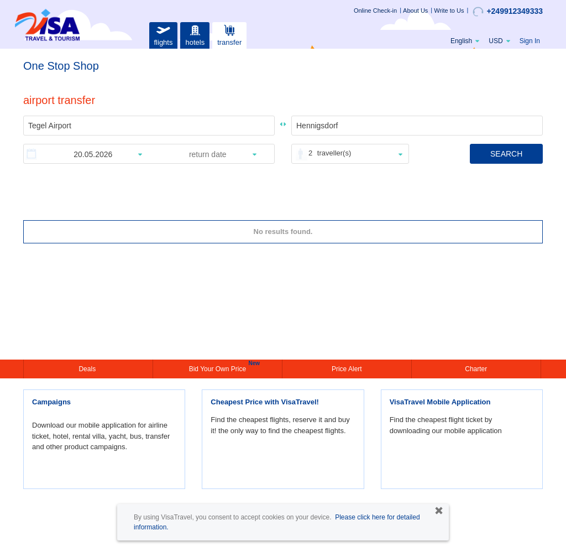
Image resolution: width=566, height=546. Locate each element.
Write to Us (449, 10)
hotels (195, 34)
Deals (87, 369)
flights (163, 34)
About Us (415, 10)
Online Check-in (375, 10)
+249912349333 (508, 12)
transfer (229, 34)
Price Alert (347, 369)
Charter (476, 369)
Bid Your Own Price (219, 368)
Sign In (530, 41)
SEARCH (506, 153)
